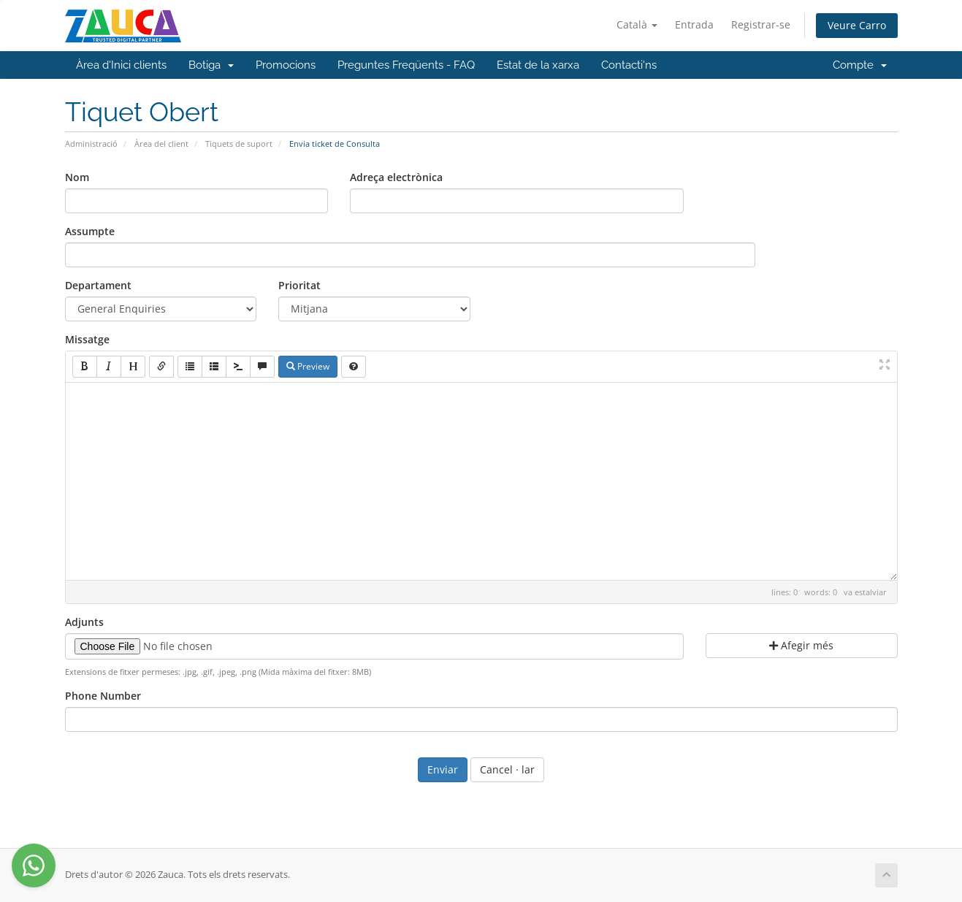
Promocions (286, 65)
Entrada (694, 24)
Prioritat (299, 285)
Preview (307, 366)
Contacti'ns (629, 65)
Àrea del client (161, 143)
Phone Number (103, 696)
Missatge (87, 339)
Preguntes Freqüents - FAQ (406, 65)
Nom (77, 177)
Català (636, 24)
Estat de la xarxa (538, 65)
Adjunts (84, 622)
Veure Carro (857, 25)
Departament (98, 285)
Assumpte (90, 231)
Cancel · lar (507, 769)
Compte (860, 65)
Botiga (211, 65)
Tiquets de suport (238, 143)
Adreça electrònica (396, 177)
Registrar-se (760, 24)
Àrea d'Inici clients (121, 65)
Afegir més (801, 645)
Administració (91, 143)
